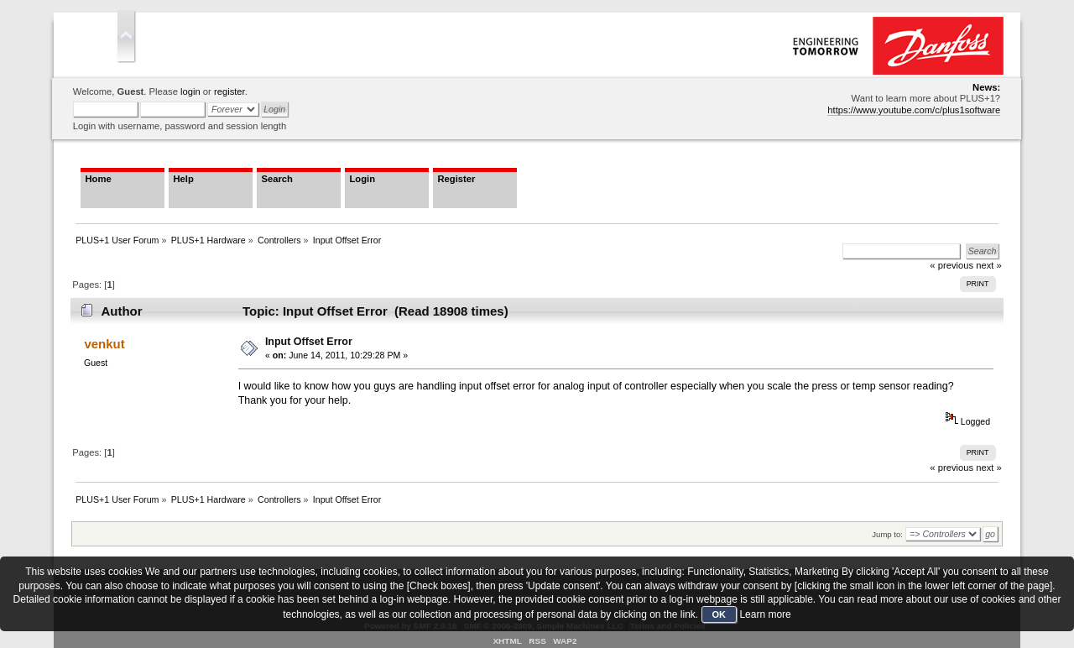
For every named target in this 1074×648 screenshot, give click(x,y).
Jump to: (887, 534)
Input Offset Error (308, 342)
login (190, 91)
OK (719, 614)
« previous (951, 467)
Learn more (764, 614)
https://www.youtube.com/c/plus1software (913, 110)
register (229, 91)
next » (989, 467)
